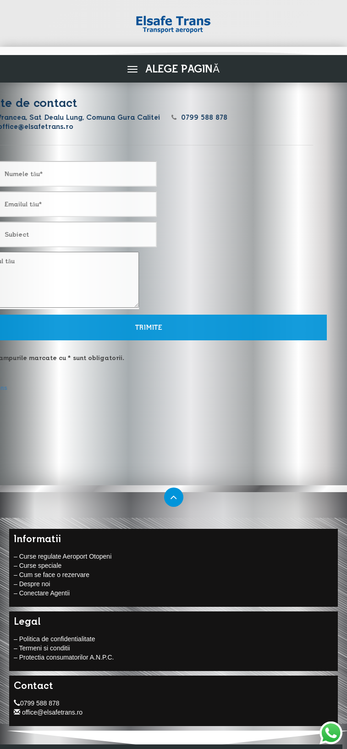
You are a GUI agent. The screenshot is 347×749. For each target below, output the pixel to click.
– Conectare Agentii (42, 593)
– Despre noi (32, 584)
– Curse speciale (37, 565)
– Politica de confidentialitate (54, 639)
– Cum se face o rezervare (51, 574)
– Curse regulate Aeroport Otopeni (62, 556)
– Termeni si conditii (42, 648)
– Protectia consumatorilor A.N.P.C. (64, 657)
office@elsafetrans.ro (48, 712)
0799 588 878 (37, 703)
